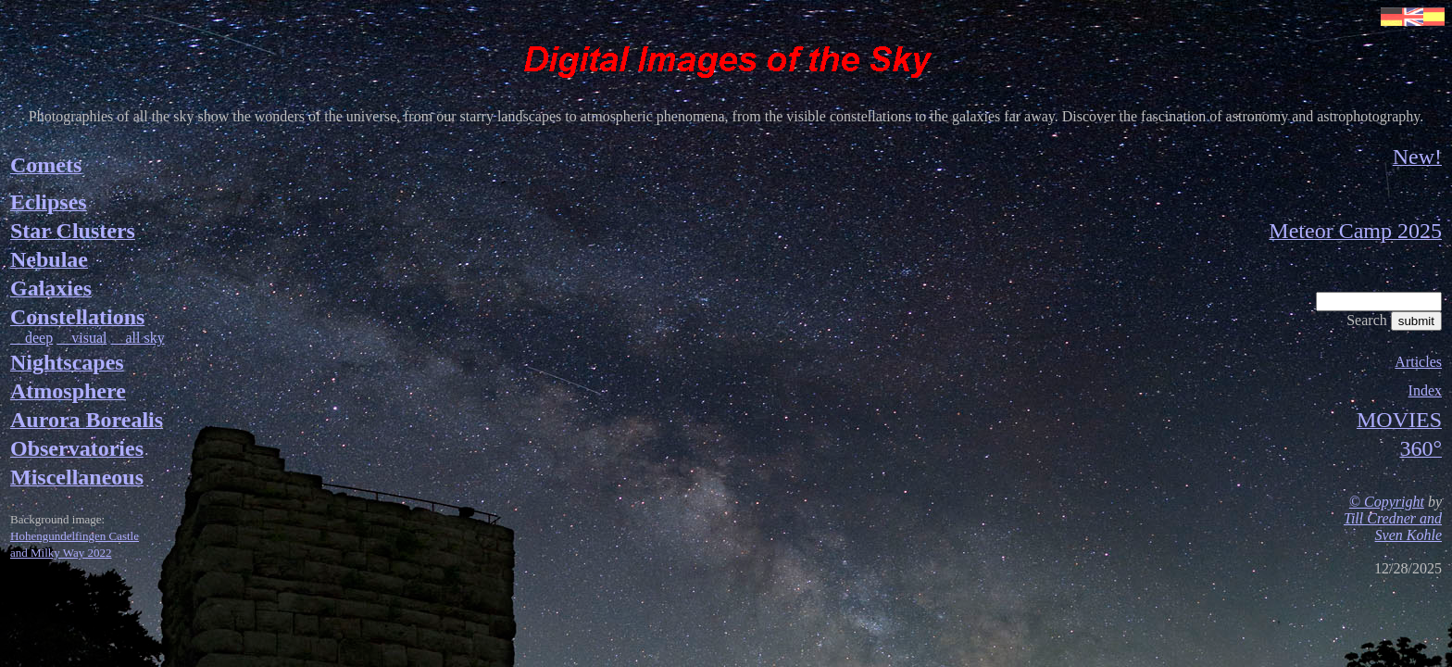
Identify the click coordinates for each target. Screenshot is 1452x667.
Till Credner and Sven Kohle (1393, 526)
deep (31, 338)
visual (81, 338)
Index (1425, 390)
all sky (137, 338)
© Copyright (1386, 502)
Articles (1418, 362)
